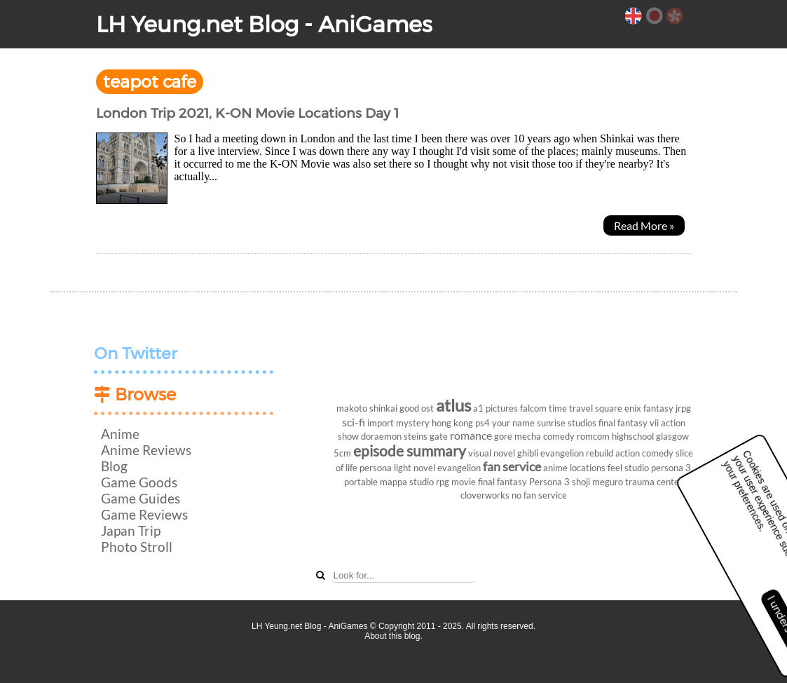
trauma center (654, 481)
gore (503, 436)
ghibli (527, 453)
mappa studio (407, 481)
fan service (512, 466)
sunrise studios (566, 422)
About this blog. (393, 636)
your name (513, 422)
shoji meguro (597, 481)
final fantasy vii (628, 422)
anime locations (574, 467)
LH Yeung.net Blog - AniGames (264, 24)
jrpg (683, 408)
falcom (533, 408)
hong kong (452, 422)
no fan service (539, 495)
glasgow (672, 436)
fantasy (658, 408)
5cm (342, 453)
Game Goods (139, 482)
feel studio (628, 467)
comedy (559, 436)
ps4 (482, 422)
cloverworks (484, 495)
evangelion (459, 467)
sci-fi (353, 421)
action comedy (644, 453)
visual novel (491, 453)
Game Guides (140, 498)
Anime (120, 434)
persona (376, 467)
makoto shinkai (366, 408)
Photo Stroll (136, 547)
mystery (413, 422)
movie (463, 481)
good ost (416, 408)
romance (471, 435)
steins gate (426, 436)
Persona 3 (549, 481)
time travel (571, 408)
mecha (527, 436)
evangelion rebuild (576, 453)
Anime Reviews (146, 450)
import (380, 422)
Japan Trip (130, 530)
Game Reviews (144, 514)
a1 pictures (495, 408)
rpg (442, 481)
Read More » (644, 225)
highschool (633, 436)
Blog (114, 466)
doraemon (381, 436)
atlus (453, 405)
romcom (593, 436)
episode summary (409, 450)
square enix (618, 408)
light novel (414, 467)
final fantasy (502, 481)
